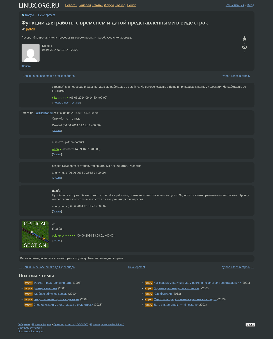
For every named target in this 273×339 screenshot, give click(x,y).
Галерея (85, 5)
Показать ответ (61, 103)
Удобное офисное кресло (51, 293)
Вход (250, 5)
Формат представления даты (53, 282)
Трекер (120, 5)
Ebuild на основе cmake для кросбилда (49, 75)
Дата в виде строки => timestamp (176, 304)
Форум (109, 5)
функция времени (45, 288)
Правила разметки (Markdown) (107, 324)
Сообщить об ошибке (30, 327)
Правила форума (41, 324)
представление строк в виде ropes (56, 299)
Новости (71, 5)
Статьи (97, 5)
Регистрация (235, 5)
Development (46, 15)
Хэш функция (163, 293)
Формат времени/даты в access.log (177, 288)
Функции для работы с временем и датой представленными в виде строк (115, 22)
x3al (54, 97)
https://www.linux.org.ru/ (30, 331)
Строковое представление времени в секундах (185, 299)
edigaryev (58, 235)
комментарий (44, 113)
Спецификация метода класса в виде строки (63, 304)
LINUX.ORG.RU (39, 5)
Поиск (131, 5)
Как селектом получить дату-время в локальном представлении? (197, 282)
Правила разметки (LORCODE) (70, 324)
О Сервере (24, 324)
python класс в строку (236, 75)
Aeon (55, 149)
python (30, 29)
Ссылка (26, 66)
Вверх (250, 324)
